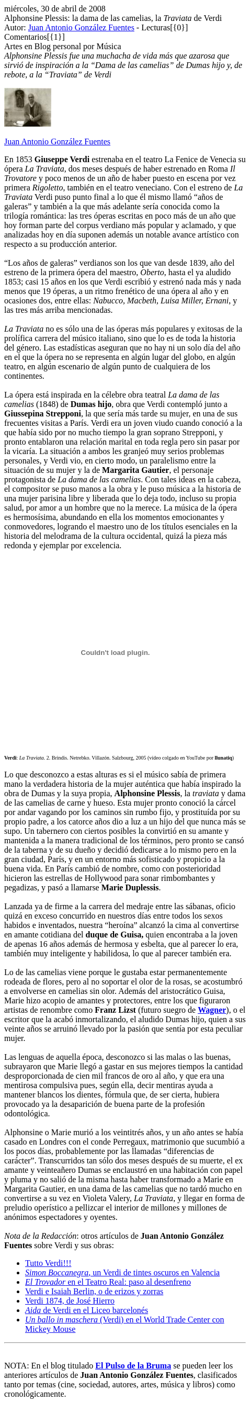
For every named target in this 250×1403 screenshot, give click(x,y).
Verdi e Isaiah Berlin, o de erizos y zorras (94, 1291)
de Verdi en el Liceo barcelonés (86, 1310)
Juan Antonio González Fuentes (81, 27)
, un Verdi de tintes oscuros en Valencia (122, 1272)
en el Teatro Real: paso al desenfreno (108, 1281)
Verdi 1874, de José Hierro (70, 1300)
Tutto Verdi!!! (48, 1263)
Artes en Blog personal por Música (62, 46)
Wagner (212, 1009)
